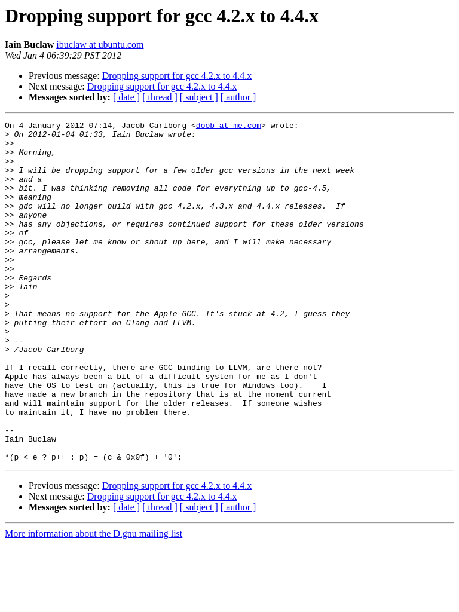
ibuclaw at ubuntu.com (99, 44)
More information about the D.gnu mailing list (93, 601)
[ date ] (126, 97)
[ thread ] (160, 97)
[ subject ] (199, 97)
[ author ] (238, 97)
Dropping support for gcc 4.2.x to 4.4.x (177, 76)
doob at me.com (228, 126)
